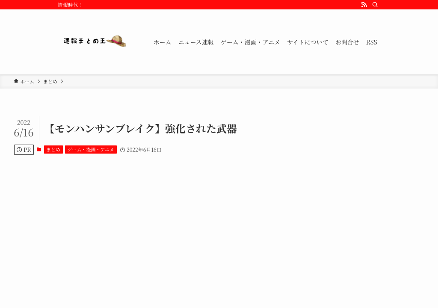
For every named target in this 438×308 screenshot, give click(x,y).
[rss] (364, 4)
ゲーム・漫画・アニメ (91, 149)
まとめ (53, 149)
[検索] (375, 4)
